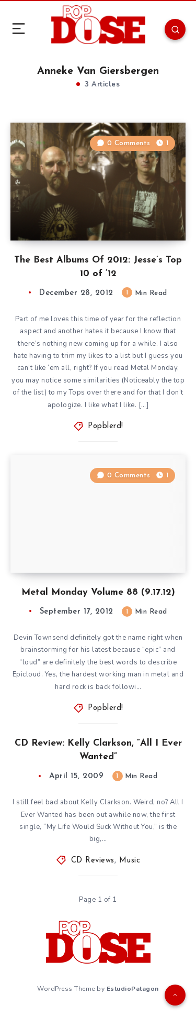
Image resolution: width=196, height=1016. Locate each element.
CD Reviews (92, 861)
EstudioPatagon (133, 989)
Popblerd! (105, 426)
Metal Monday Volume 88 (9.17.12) (98, 592)
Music (130, 861)
